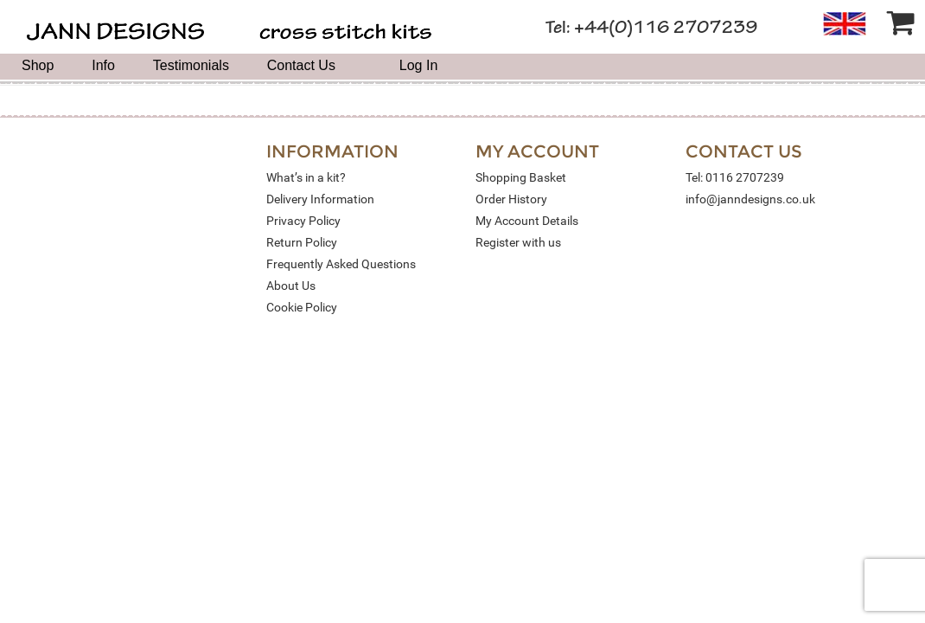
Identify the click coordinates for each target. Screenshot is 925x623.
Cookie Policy (301, 307)
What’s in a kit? (306, 177)
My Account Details (526, 221)
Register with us (518, 242)
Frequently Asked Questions (341, 264)
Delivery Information (320, 199)
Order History (511, 199)
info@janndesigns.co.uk (750, 199)
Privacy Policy (303, 221)
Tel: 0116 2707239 (735, 177)
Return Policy (301, 242)
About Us (291, 285)
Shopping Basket (520, 177)
